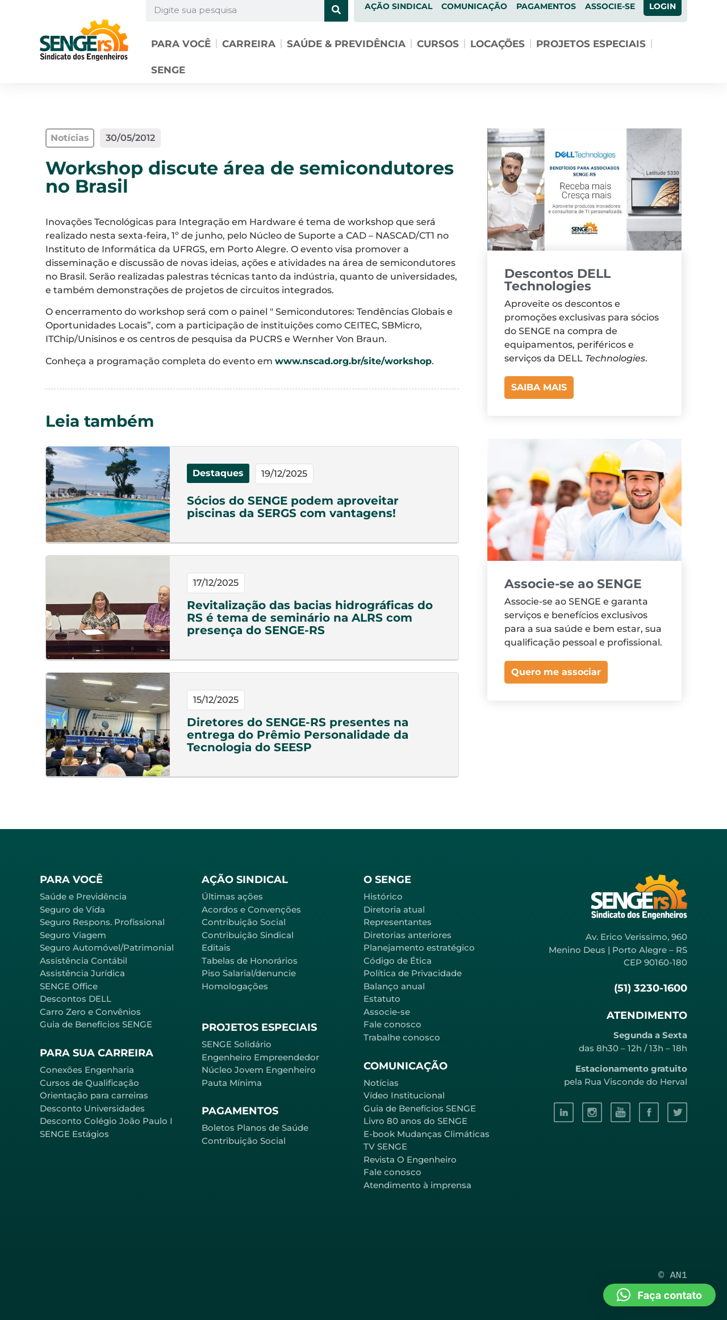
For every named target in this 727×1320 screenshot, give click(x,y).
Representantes (398, 922)
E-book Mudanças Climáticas (427, 1134)
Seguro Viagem (73, 935)
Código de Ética (398, 960)
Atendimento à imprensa (417, 1185)
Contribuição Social (244, 922)
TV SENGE (385, 1146)
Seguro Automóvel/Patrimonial (107, 947)
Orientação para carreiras (94, 1095)
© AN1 (672, 1275)
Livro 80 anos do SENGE (415, 1120)
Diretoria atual (394, 909)
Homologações (235, 986)
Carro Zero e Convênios (90, 1011)
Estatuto (382, 998)
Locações (497, 43)
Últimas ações (232, 896)
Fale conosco (392, 1024)
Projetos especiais (591, 43)
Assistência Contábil (83, 960)
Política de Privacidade (413, 973)
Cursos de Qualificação (89, 1082)
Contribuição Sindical (248, 935)
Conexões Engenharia (87, 1069)
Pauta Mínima (232, 1082)
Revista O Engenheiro (410, 1159)
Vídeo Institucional (404, 1095)
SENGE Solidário (236, 1044)
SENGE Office (69, 986)
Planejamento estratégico (419, 947)
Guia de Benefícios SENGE (96, 1024)
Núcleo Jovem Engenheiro (259, 1069)
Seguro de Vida (72, 909)
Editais (216, 947)
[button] (659, 1295)
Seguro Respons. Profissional (102, 922)
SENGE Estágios (74, 1134)
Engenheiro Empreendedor (260, 1057)
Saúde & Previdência (346, 43)
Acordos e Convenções (251, 909)
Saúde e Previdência (83, 896)
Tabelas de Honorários (250, 960)
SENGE (168, 70)
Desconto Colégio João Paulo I (106, 1120)
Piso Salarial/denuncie (249, 973)
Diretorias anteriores (408, 935)
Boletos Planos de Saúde (255, 1127)
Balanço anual (394, 986)
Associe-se (387, 1011)
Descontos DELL (75, 998)
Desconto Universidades (92, 1108)
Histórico (383, 896)
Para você (181, 43)
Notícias (381, 1082)
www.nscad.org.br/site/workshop (353, 361)
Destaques (218, 473)
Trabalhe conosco (402, 1037)
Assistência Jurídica (82, 973)
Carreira (248, 43)
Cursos (438, 43)
